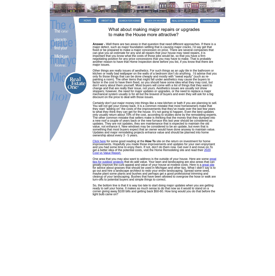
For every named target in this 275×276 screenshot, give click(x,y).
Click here (99, 141)
